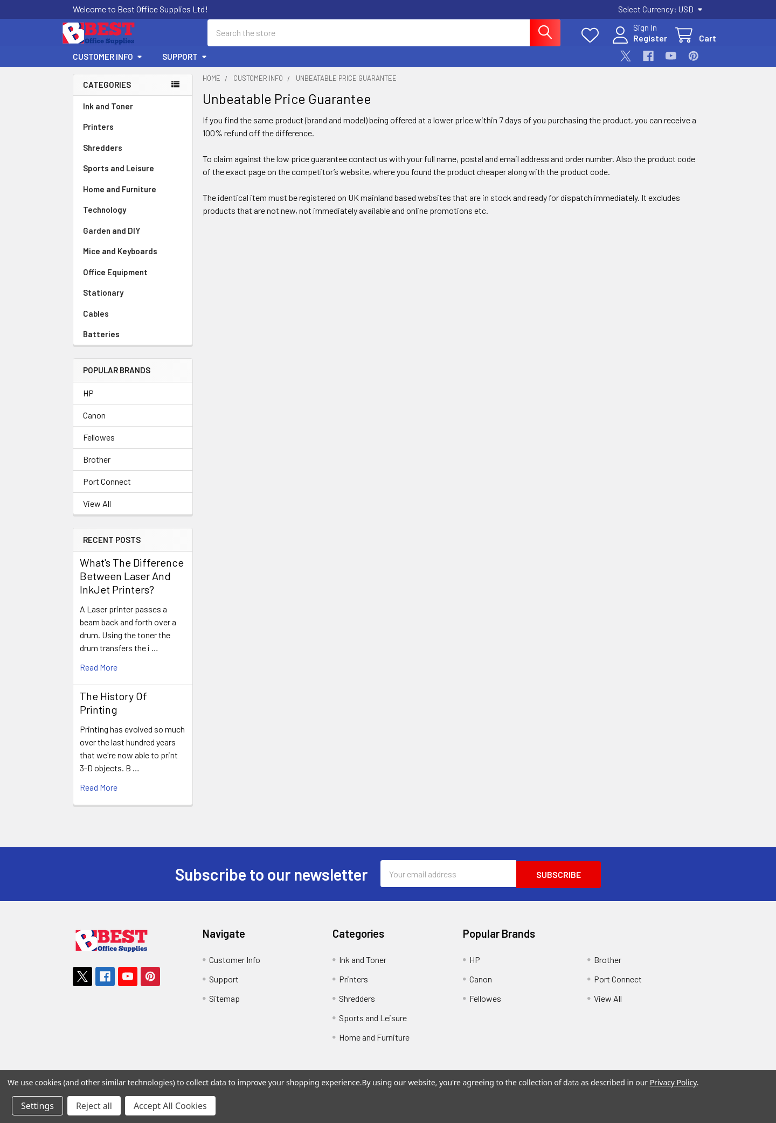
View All (97, 513)
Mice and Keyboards (120, 261)
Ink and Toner (108, 116)
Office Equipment (115, 282)
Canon (94, 425)
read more (98, 677)
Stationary (103, 302)
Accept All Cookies (170, 1106)
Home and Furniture (119, 199)
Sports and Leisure (118, 178)
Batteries (101, 343)
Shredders (102, 157)
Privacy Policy (673, 1082)
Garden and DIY (111, 240)
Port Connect (107, 491)
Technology (104, 219)
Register (637, 44)
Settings (37, 1106)
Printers (98, 136)
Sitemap (224, 1007)
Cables (96, 323)
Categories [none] (107, 94)
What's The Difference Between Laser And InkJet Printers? (132, 585)
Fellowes (99, 447)
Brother (96, 469)
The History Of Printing (113, 712)
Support (184, 66)
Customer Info (108, 66)
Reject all (94, 1106)
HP (88, 402)
